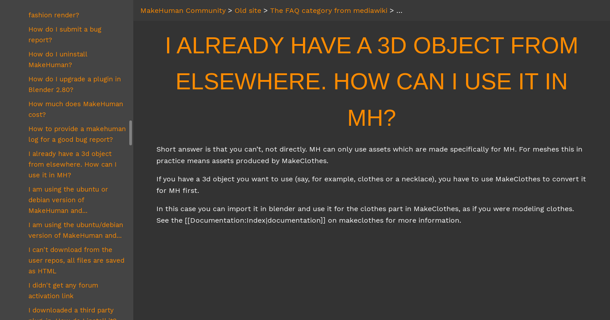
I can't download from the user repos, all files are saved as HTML (76, 260)
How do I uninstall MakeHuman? (57, 59)
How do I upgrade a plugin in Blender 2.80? (74, 84)
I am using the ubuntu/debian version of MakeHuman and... (75, 230)
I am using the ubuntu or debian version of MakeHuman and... (68, 200)
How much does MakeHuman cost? (75, 109)
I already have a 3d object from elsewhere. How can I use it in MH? (72, 164)
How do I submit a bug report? (64, 34)
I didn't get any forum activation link (63, 290)
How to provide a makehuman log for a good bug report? (77, 134)
